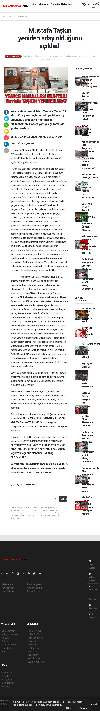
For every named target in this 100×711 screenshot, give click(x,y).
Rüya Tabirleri (8, 683)
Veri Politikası (8, 591)
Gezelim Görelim (9, 644)
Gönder (64, 499)
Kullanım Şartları (35, 584)
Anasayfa (7, 16)
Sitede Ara (7, 672)
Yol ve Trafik (34, 634)
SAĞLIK (5, 638)
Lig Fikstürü (33, 644)
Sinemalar (32, 651)
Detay (70, 708)
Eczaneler (32, 641)
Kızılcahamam (40, 4)
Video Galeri (92, 577)
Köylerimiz (7, 641)
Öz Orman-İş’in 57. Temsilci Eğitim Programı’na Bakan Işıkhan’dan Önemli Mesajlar (88, 217)
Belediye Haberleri (61, 4)
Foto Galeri (92, 564)
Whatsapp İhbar (34, 588)
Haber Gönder (33, 591)
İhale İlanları (7, 648)
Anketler (6, 676)
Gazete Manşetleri (36, 662)
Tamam (82, 708)
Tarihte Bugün (34, 648)
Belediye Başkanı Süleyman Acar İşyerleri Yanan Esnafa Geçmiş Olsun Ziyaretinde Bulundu (87, 409)
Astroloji (5, 686)
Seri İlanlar (33, 655)
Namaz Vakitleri (35, 638)
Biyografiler (7, 679)
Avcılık (5, 651)
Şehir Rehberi (34, 658)
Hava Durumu (34, 631)
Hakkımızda (7, 584)
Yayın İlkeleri (7, 588)
